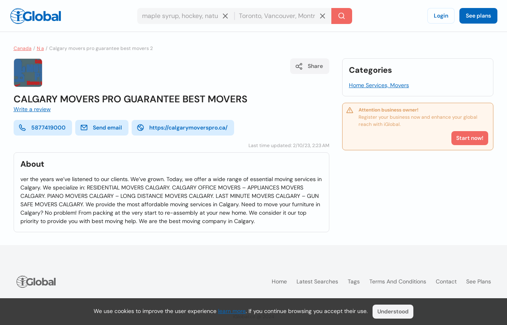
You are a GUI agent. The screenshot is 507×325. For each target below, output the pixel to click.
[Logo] (36, 16)
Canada (23, 48)
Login (441, 15)
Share (309, 66)
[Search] (341, 16)
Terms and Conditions (397, 281)
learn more (232, 311)
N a (40, 48)
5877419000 (42, 128)
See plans (478, 15)
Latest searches (317, 281)
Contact (446, 281)
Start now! (469, 138)
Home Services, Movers (379, 85)
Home (279, 281)
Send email (101, 128)
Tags (354, 281)
